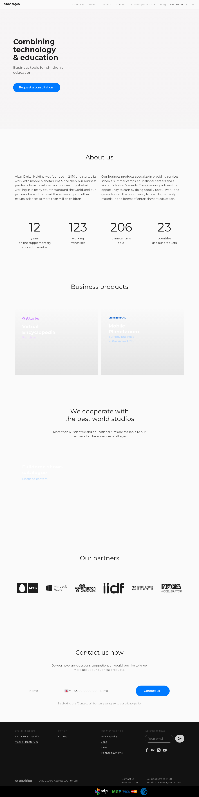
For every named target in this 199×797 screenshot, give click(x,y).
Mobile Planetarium (26, 741)
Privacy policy (109, 736)
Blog (163, 4)
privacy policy (133, 703)
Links (104, 747)
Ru (193, 4)
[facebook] (147, 750)
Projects (106, 4)
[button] (36, 87)
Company (78, 4)
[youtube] (164, 750)
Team (92, 4)
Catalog (120, 4)
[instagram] (158, 750)
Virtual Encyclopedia (27, 736)
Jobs (104, 741)
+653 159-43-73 (178, 4)
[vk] (153, 750)
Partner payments (111, 752)
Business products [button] (142, 4)
